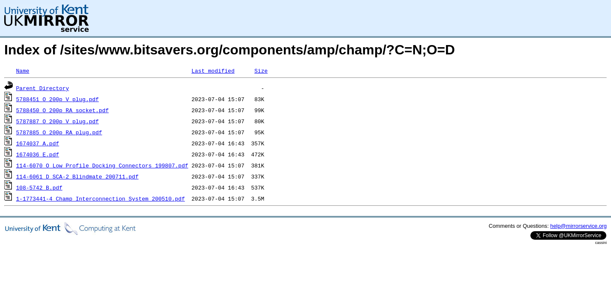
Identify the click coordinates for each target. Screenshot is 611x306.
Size (260, 70)
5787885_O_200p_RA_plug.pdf (59, 132)
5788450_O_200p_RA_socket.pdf (62, 110)
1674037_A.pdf (37, 143)
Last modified (212, 70)
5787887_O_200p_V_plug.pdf (57, 121)
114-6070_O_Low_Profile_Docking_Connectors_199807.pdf (102, 165)
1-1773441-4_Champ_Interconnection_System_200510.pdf (100, 198)
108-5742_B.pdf (39, 187)
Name (22, 70)
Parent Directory (42, 88)
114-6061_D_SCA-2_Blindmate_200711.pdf (77, 176)
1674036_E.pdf (37, 154)
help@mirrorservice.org (578, 226)
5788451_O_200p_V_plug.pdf (57, 99)
